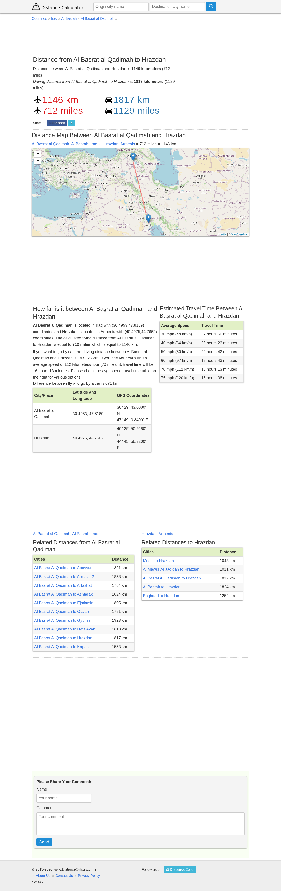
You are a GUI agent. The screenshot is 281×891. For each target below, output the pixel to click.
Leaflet (223, 234)
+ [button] (37, 154)
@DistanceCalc (179, 869)
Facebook (57, 123)
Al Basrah (79, 144)
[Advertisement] (140, 37)
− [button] (37, 161)
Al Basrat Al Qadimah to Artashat (63, 585)
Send (44, 842)
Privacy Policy (89, 876)
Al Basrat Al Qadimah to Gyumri (62, 620)
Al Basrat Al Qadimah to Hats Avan (64, 629)
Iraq (93, 144)
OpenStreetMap (239, 234)
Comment (45, 808)
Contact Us (64, 876)
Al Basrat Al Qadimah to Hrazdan (63, 638)
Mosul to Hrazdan (158, 561)
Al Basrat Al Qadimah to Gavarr (61, 611)
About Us (43, 876)
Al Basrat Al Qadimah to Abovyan (63, 568)
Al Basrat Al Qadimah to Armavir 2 (64, 576)
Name (41, 789)
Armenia (127, 144)
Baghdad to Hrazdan (161, 596)
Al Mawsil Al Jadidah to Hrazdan (171, 569)
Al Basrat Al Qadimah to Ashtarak (63, 594)
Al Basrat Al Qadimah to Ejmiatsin (63, 603)
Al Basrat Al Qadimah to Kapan (61, 647)
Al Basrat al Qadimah (50, 144)
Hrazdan (110, 144)
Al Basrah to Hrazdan (161, 587)
